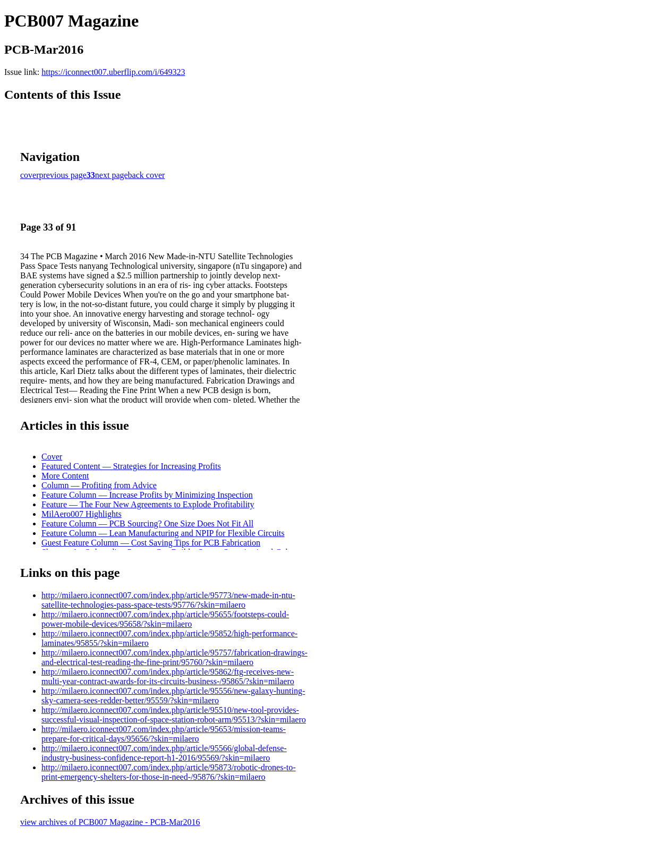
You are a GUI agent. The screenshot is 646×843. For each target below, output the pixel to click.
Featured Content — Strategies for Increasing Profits (131, 466)
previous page (63, 175)
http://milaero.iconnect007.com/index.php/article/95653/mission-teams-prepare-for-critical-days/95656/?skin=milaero (163, 734)
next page (111, 175)
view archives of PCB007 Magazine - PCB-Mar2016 (110, 822)
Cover (51, 456)
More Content (65, 475)
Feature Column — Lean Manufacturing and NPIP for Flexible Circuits (163, 533)
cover (29, 175)
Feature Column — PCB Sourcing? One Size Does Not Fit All (147, 523)
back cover (146, 175)
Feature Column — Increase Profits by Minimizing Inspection (147, 494)
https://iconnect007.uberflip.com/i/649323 (113, 71)
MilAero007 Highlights (81, 513)
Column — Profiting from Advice (99, 485)
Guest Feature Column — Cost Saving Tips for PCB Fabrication (150, 542)
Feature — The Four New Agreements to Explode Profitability (147, 504)
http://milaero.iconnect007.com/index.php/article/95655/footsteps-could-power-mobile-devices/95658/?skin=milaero (165, 619)
